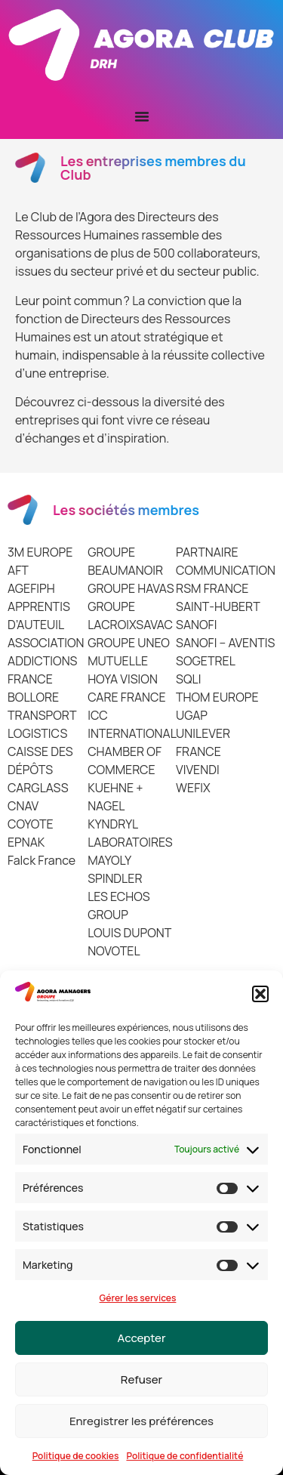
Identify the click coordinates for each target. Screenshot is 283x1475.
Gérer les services (138, 1297)
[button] (260, 993)
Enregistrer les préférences (141, 1421)
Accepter (142, 1338)
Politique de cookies (75, 1455)
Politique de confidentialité (184, 1455)
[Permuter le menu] (141, 116)
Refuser (141, 1379)
